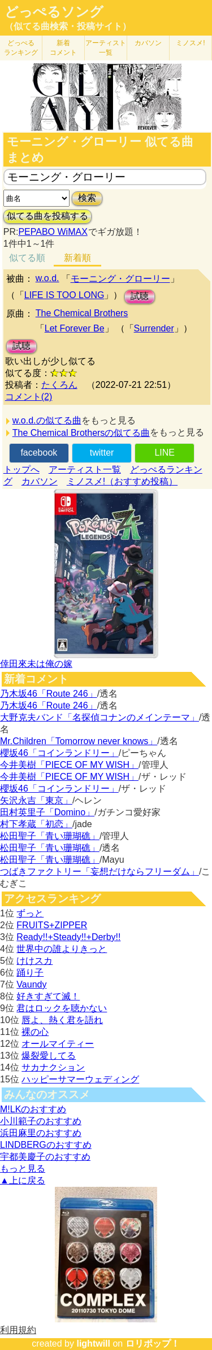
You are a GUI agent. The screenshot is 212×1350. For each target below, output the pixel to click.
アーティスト (105, 47)
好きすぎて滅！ (48, 996)
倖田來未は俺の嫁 (36, 664)
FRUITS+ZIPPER (51, 925)
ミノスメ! (190, 43)
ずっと (30, 913)
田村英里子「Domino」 (47, 812)
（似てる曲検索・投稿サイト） (68, 26)
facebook (38, 452)
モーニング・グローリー (120, 278)
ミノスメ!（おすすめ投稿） (122, 481)
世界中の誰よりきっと (61, 949)
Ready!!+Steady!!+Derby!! (68, 937)
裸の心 (35, 1032)
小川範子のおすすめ (40, 1121)
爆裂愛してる (48, 1055)
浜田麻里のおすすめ (40, 1133)
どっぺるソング (54, 12)
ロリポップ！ (153, 1343)
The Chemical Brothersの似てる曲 (81, 433)
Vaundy (31, 984)
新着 (63, 47)
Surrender (154, 328)
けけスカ (34, 960)
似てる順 (27, 258)
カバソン (148, 43)
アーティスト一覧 (85, 469)
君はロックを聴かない (61, 1008)
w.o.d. (47, 278)
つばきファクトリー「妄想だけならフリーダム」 (99, 871)
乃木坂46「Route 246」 (48, 693)
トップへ (21, 469)
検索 (87, 198)
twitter (102, 452)
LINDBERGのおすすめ (46, 1145)
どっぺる (21, 47)
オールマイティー (57, 1043)
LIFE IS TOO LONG (64, 295)
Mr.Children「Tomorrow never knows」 (78, 741)
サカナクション (53, 1067)
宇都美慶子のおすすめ (45, 1156)
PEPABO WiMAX (52, 232)
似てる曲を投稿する (47, 216)
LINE (164, 452)
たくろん (59, 385)
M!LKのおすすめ (33, 1109)
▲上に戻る (22, 1180)
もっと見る (22, 1168)
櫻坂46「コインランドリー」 (59, 753)
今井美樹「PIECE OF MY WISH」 (69, 765)
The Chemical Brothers (82, 313)
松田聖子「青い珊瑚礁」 (49, 836)
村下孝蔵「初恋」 (36, 824)
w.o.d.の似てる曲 (46, 420)
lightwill (93, 1343)
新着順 (77, 258)
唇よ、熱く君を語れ (62, 1020)
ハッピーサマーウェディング (80, 1079)
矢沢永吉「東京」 (36, 800)
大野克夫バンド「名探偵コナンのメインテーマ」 (99, 717)
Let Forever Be (75, 328)
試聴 (140, 296)
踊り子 (30, 972)
